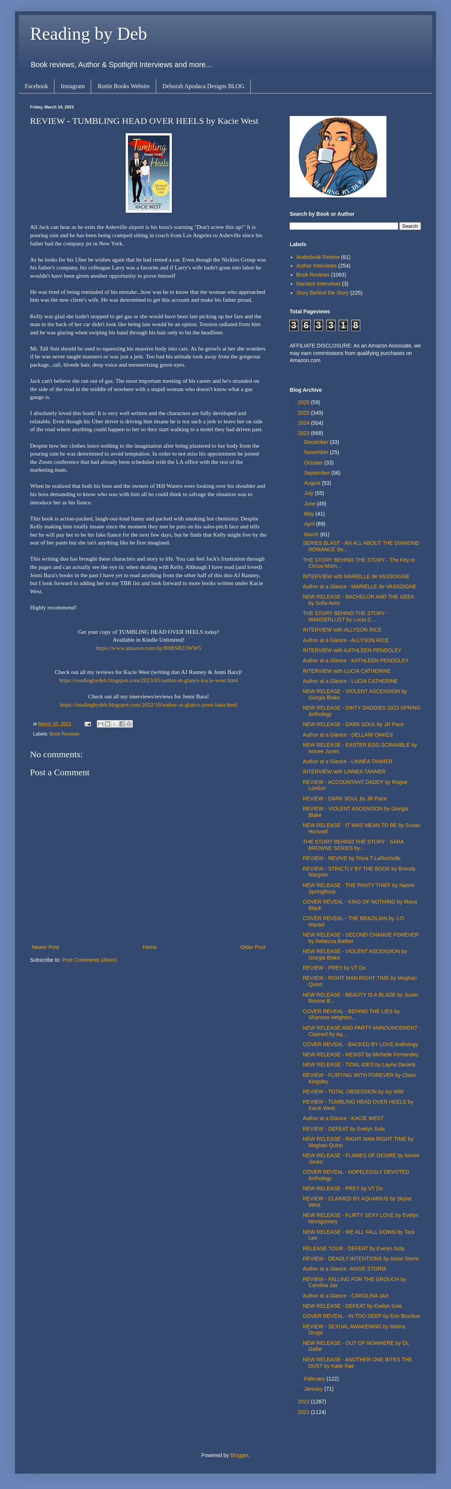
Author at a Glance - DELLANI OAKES (348, 735)
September (317, 473)
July (309, 493)
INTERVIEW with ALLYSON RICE (342, 630)
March (312, 534)
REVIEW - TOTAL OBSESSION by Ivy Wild (353, 1092)
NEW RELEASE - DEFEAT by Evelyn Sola (352, 1306)
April (310, 524)
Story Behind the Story (322, 293)
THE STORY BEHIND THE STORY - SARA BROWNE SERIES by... (353, 845)
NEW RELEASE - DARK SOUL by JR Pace (353, 724)
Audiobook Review (318, 257)
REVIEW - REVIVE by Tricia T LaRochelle (352, 858)
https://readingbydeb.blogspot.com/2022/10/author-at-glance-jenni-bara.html (149, 704)
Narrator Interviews (318, 284)
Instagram (73, 86)
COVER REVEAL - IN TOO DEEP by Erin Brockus (361, 1316)
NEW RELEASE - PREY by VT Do (343, 1188)
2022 (304, 1402)
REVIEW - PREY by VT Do (334, 968)
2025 (304, 413)
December (316, 442)
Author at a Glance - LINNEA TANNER (347, 761)
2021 (304, 1412)
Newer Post (45, 947)
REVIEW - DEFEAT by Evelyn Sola (344, 1129)
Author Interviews (316, 266)
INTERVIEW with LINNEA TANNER (344, 772)
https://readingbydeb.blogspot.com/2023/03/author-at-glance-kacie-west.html (148, 680)
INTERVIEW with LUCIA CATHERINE (347, 671)
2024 (304, 423)
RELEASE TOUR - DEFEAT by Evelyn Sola (353, 1248)
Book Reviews (65, 734)
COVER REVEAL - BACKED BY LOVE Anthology (360, 1044)
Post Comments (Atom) (89, 960)
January (314, 1389)
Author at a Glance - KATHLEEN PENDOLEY (356, 660)
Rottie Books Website (124, 86)
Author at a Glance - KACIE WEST (343, 1118)
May (309, 514)
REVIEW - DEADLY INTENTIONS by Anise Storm (361, 1259)
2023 (304, 433)
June (310, 504)
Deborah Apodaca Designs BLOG (203, 86)
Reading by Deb (88, 34)
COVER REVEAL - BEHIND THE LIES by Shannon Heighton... (351, 1014)
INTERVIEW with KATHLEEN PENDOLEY (352, 650)
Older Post (253, 947)
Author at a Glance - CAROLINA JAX (346, 1296)
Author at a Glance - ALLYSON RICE (346, 640)
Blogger (239, 1455)
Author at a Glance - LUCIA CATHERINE (350, 681)
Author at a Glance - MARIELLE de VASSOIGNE (359, 587)
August (313, 483)
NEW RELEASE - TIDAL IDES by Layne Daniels (359, 1065)
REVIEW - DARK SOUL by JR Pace (345, 799)
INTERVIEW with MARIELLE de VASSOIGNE (356, 576)
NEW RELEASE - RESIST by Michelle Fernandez (361, 1054)
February (315, 1379)
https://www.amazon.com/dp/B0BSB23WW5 (148, 648)
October (314, 463)
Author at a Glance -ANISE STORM (344, 1269)
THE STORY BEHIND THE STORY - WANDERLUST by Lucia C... (345, 616)
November (316, 452)
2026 (304, 402)
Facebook (36, 86)
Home (149, 947)
